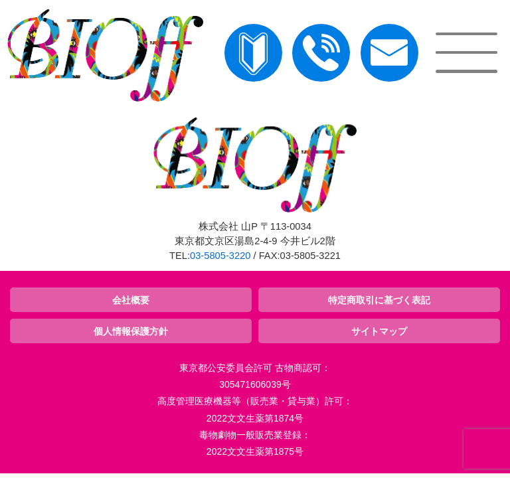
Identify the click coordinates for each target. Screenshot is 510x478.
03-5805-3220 (220, 255)
